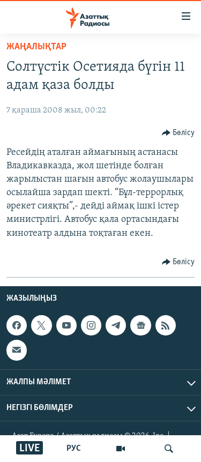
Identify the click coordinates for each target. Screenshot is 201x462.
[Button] (178, 133)
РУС (73, 448)
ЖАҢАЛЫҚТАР (36, 47)
